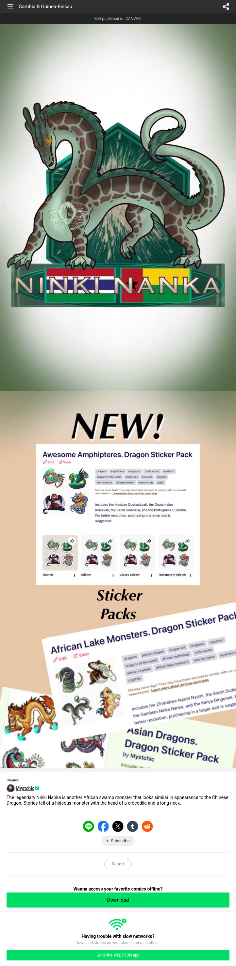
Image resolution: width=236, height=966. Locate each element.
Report (118, 863)
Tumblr (132, 826)
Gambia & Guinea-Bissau (45, 6)
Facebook (103, 826)
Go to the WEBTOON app (117, 955)
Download (118, 900)
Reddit (147, 826)
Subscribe (120, 840)
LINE (88, 826)
